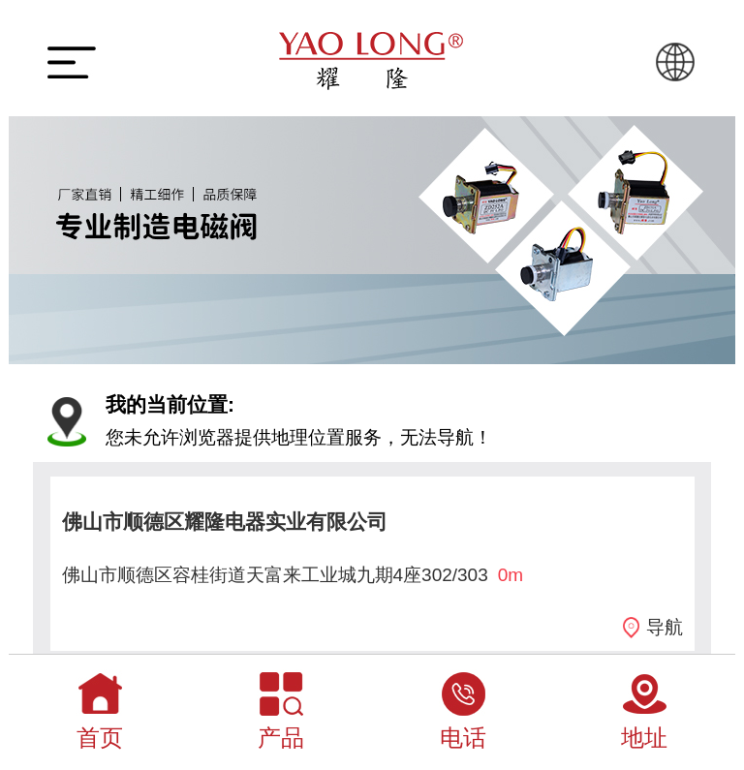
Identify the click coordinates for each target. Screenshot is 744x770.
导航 (664, 627)
